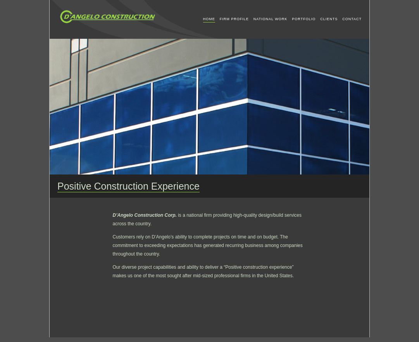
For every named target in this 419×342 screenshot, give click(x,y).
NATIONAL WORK (270, 19)
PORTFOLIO (304, 19)
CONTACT (352, 19)
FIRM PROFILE (234, 19)
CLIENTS (329, 19)
